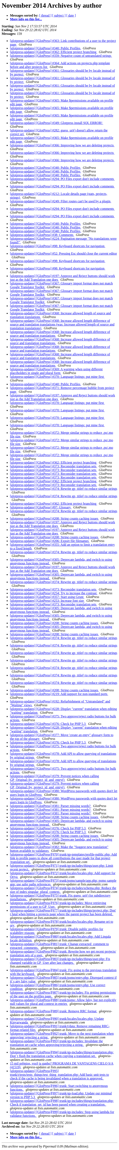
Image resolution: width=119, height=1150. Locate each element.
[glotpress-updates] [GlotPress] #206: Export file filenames (50, 541)
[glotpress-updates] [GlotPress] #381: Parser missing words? (50, 806)
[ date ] (71, 15)
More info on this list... (26, 19)
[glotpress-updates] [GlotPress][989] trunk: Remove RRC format (53, 1011)
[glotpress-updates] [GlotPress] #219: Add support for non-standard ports (59, 694)
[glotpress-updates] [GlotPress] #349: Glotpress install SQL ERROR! (56, 123)
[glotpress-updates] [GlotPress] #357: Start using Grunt (47, 597)
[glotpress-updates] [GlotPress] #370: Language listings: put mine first (57, 376)
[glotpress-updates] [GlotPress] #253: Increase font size (47, 600)
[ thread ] (45, 15)
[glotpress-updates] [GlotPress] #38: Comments (42, 235)
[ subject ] (59, 15)
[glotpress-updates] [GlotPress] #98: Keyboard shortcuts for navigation (57, 246)
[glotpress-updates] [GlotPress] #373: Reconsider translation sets (53, 466)
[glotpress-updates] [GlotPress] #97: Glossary (41, 507)
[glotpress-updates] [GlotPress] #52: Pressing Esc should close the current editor (63, 253)
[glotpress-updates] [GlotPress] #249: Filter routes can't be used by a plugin (60, 201)
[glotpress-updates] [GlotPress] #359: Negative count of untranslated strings (61, 55)
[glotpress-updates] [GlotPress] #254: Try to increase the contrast (53, 593)
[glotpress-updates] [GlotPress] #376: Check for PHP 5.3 (48, 724)
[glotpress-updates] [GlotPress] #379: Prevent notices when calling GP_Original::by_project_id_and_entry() (54, 778)
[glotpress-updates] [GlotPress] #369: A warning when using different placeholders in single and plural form (56, 371)
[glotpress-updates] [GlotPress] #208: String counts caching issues (54, 518)
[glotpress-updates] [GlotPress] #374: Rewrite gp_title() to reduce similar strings (63, 488)
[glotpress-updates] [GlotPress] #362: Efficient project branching (53, 52)
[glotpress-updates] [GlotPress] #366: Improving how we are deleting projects (62, 145)
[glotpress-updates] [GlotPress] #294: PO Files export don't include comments (62, 179)
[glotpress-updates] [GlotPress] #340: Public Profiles (45, 48)
